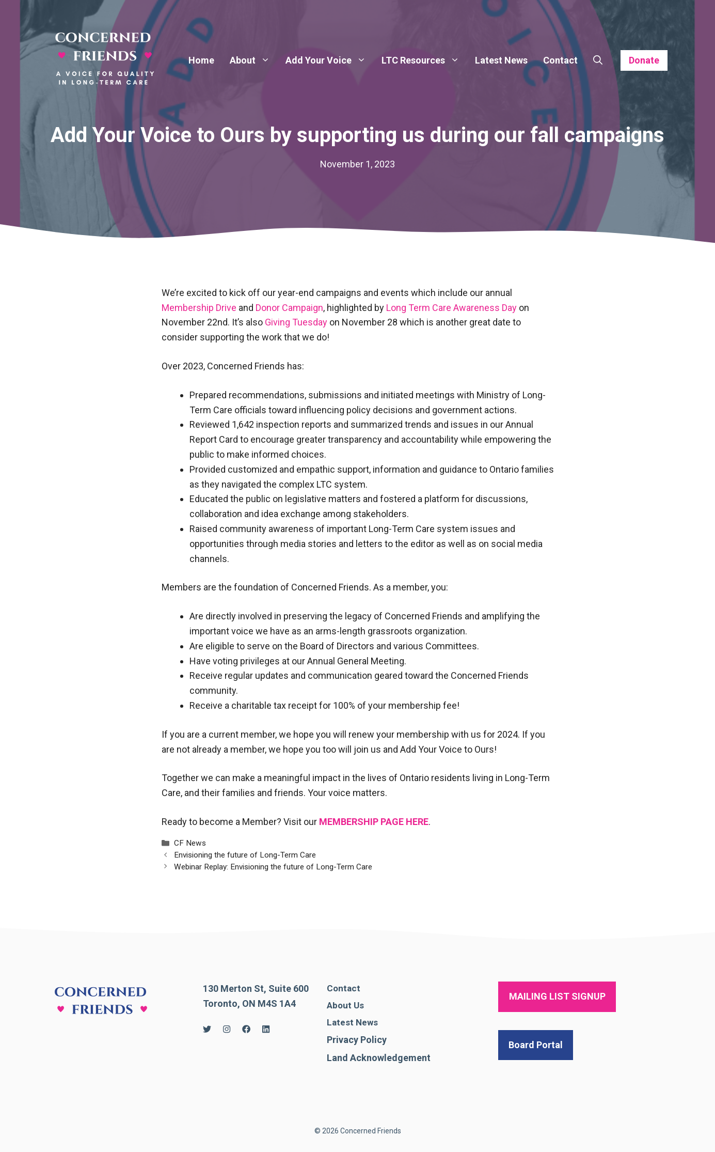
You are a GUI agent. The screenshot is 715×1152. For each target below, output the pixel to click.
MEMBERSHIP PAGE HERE (373, 821)
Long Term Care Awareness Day (451, 307)
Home (201, 60)
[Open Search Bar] (597, 60)
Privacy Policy (357, 1039)
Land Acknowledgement (379, 1057)
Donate (644, 60)
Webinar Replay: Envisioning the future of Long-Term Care (273, 866)
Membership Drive (199, 307)
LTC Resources (424, 60)
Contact (560, 60)
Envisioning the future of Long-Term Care (245, 855)
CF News (190, 843)
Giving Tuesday (296, 322)
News (367, 1022)
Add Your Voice (329, 60)
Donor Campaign (289, 307)
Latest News (501, 60)
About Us (345, 1005)
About (254, 60)
